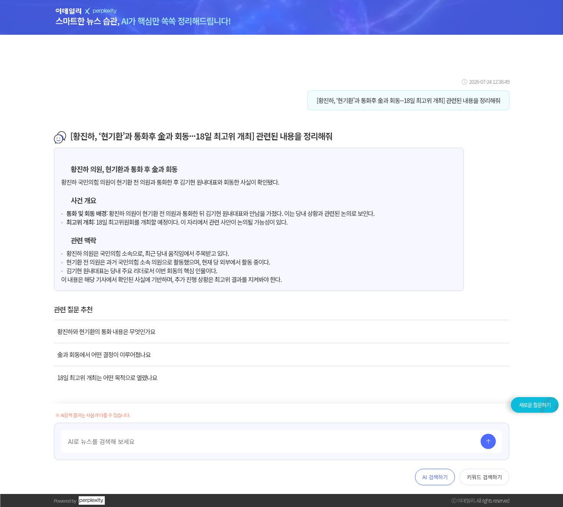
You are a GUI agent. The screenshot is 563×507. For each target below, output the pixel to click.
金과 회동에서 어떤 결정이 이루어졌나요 (104, 354)
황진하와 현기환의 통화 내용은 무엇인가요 (106, 331)
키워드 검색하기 (484, 476)
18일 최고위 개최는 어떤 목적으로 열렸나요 (107, 377)
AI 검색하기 (435, 476)
